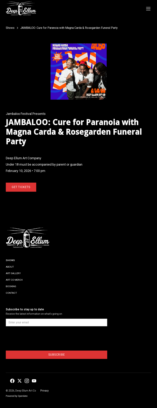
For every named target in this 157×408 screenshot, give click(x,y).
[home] (21, 8)
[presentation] (33, 339)
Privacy (44, 390)
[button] (147, 8)
